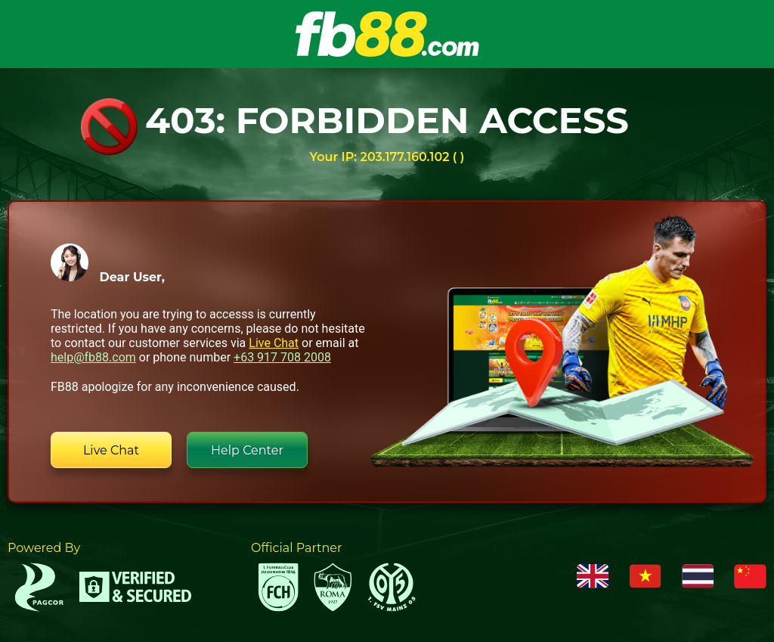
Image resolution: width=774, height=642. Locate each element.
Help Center (247, 450)
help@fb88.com (93, 357)
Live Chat (274, 343)
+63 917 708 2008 (282, 357)
